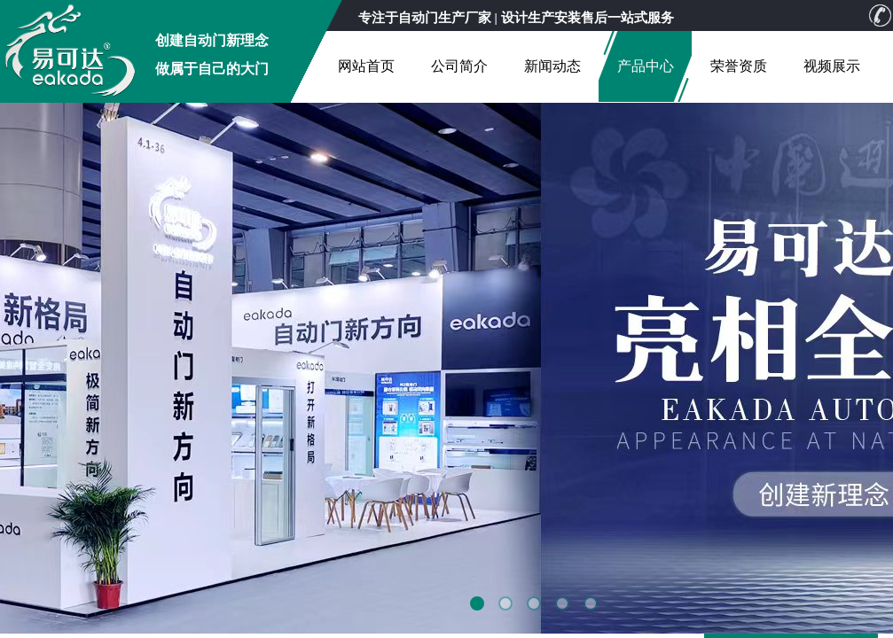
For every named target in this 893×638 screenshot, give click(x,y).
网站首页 (366, 66)
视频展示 (831, 66)
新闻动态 (552, 66)
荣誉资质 (738, 66)
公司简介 (459, 66)
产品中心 (645, 66)
